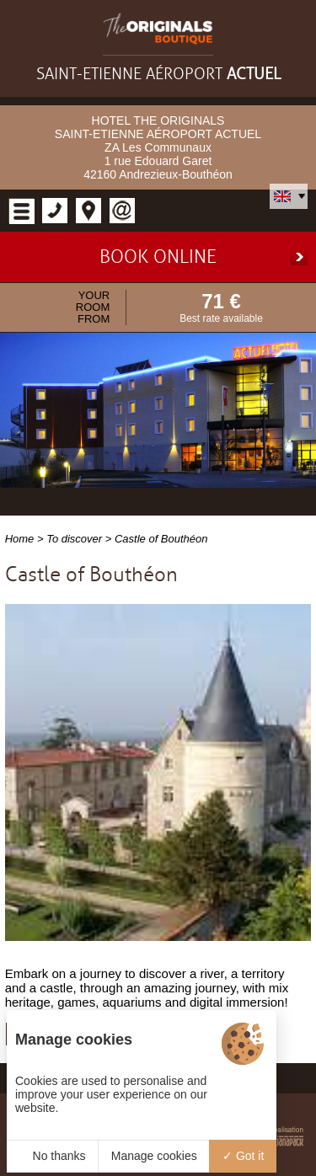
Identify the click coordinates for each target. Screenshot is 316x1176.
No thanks (52, 1150)
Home (20, 533)
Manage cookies (154, 1150)
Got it (243, 1150)
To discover (74, 533)
